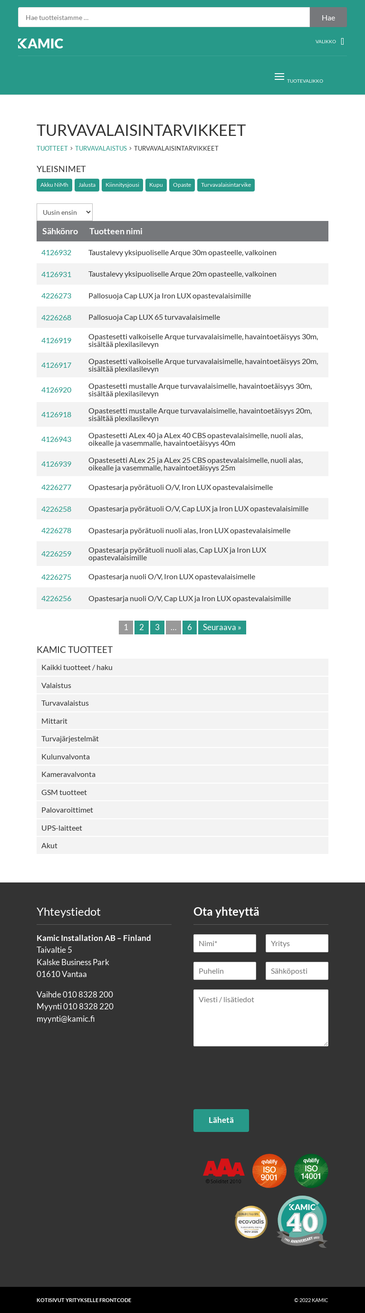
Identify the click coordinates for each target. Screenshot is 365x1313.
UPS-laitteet (61, 827)
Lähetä (221, 1120)
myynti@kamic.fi (66, 1019)
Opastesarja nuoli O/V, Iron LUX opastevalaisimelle (171, 576)
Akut (49, 845)
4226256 (56, 598)
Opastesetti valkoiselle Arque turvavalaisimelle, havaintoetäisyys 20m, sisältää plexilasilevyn (203, 364)
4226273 (56, 295)
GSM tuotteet (64, 791)
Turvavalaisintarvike (226, 184)
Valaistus (56, 685)
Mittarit (54, 720)
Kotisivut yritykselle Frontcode (84, 1300)
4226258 (56, 508)
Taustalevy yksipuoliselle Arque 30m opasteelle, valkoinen (182, 252)
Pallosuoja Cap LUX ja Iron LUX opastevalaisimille (169, 295)
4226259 (56, 553)
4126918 (56, 414)
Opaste (182, 184)
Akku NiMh (54, 184)
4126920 (56, 389)
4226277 (56, 486)
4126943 (56, 438)
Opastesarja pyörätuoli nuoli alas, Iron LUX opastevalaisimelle (189, 530)
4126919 (56, 340)
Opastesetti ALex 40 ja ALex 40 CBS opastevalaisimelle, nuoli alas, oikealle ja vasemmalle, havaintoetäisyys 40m (195, 439)
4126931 (56, 273)
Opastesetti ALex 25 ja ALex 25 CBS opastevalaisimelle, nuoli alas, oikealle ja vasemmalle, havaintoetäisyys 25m (195, 463)
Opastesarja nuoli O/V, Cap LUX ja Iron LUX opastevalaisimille (189, 598)
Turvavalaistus (65, 702)
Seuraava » (222, 627)
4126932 (56, 252)
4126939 (56, 463)
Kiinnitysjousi (122, 184)
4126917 (56, 364)
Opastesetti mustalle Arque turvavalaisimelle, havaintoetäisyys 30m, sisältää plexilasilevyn (200, 389)
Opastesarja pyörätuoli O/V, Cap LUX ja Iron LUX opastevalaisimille (198, 508)
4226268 (56, 317)
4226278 (56, 530)
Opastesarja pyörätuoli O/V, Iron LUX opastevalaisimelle (180, 486)
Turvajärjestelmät (70, 738)
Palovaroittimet (67, 809)
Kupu (156, 184)
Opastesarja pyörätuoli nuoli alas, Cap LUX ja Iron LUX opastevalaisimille (177, 553)
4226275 (56, 576)
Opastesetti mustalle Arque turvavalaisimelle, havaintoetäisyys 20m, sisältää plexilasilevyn (200, 414)
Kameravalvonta (68, 773)
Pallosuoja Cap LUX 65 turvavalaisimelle (154, 316)
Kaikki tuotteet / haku (77, 666)
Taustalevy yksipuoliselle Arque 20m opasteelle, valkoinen (182, 273)
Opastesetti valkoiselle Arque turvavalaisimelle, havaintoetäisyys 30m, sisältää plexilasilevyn (203, 340)
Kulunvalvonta (65, 756)
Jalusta (87, 184)
